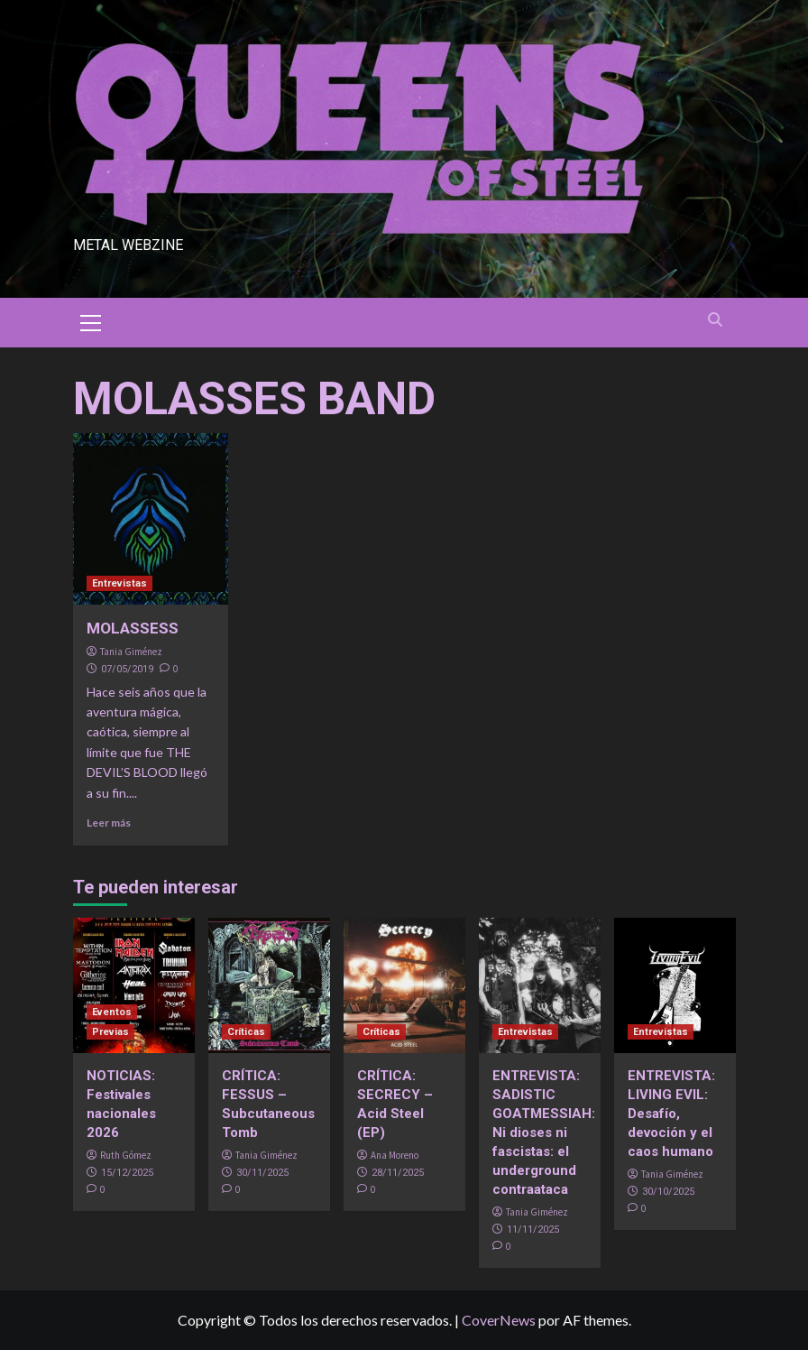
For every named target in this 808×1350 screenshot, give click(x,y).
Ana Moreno (394, 1155)
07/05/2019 (127, 669)
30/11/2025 (262, 1173)
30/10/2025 (668, 1191)
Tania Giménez (131, 651)
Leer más (109, 822)
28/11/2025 (398, 1173)
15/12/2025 (127, 1173)
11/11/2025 (533, 1229)
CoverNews (499, 1319)
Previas (110, 1032)
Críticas (246, 1032)
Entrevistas (119, 583)
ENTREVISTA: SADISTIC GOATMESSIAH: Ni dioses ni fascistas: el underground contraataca (543, 1132)
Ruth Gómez (126, 1155)
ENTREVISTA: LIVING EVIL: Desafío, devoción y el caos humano (671, 1114)
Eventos (112, 1012)
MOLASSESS (133, 628)
